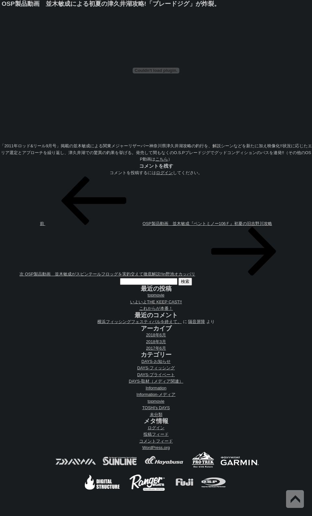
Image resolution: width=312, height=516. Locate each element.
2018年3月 (156, 341)
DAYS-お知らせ (156, 361)
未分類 (156, 414)
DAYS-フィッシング (156, 367)
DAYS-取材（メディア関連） (156, 381)
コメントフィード (156, 441)
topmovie (156, 295)
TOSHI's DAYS (156, 407)
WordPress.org (156, 447)
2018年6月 (156, 334)
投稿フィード (156, 434)
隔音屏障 (196, 321)
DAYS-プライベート (156, 374)
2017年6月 (156, 348)
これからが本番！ (156, 308)
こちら (161, 159)
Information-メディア (156, 394)
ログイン (164, 172)
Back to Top (295, 499)
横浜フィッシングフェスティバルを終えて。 (139, 321)
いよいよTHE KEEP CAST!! (156, 301)
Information (156, 388)
